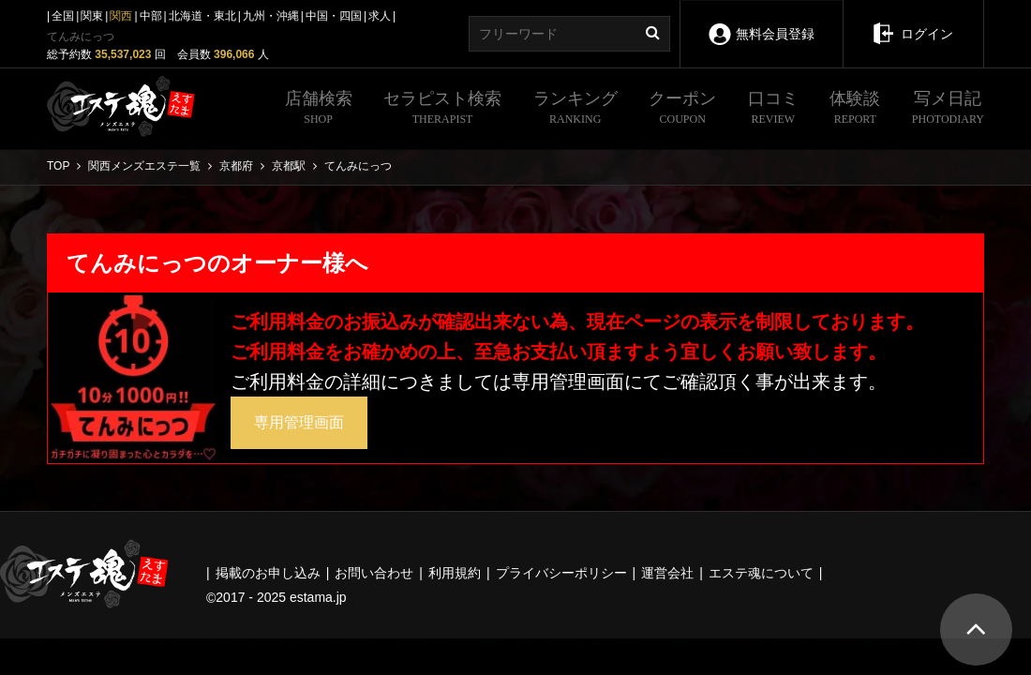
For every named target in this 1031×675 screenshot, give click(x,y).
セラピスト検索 (442, 109)
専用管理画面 (299, 422)
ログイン (913, 20)
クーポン (682, 109)
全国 (63, 15)
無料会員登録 (761, 21)
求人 (379, 15)
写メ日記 (948, 109)
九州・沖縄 (271, 15)
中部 (151, 15)
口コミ (773, 109)
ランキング (575, 109)
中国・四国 (334, 15)
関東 (92, 15)
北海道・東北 (202, 15)
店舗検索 (318, 109)
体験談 (854, 109)
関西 (121, 15)
